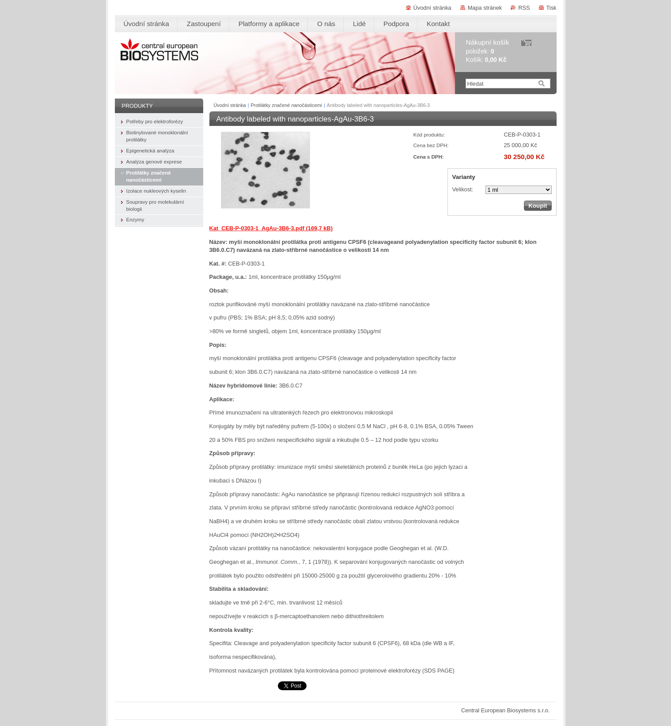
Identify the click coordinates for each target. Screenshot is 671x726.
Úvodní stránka (432, 7)
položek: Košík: (487, 51)
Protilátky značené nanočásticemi (286, 105)
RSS (524, 7)
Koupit (537, 205)
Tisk (551, 7)
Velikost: (463, 189)
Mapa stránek (485, 7)
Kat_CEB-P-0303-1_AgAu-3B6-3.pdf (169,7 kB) (271, 228)
